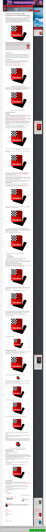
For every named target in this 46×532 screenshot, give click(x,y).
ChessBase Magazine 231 (38, 499)
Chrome (19, 55)
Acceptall (42, 530)
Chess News (11, 10)
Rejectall (37, 530)
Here (11, 527)
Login (39, 6)
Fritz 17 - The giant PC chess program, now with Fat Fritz (38, 122)
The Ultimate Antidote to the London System (38, 519)
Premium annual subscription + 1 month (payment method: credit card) (16, 42)
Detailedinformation (32, 530)
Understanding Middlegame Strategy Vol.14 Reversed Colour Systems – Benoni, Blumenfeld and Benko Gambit (38, 510)
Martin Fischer (10, 503)
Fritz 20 (35, 30)
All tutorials (8, 493)
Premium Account (18, 173)
